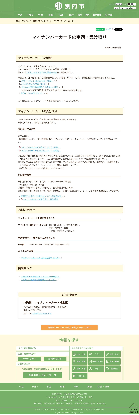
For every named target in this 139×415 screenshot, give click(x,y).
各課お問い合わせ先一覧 (43, 375)
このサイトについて (57, 409)
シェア (108, 29)
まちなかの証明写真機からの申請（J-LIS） (40, 87)
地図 (90, 397)
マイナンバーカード (65, 21)
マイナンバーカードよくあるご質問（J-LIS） (40, 258)
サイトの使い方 (72, 409)
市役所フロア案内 (41, 409)
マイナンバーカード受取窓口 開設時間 (40, 199)
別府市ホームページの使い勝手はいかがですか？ (69, 327)
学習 (40, 15)
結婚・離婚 (114, 361)
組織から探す (55, 359)
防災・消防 (84, 15)
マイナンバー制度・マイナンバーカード (38, 21)
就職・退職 (81, 361)
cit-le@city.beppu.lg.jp (42, 313)
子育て (30, 15)
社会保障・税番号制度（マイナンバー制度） (40, 276)
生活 (20, 15)
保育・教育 (114, 354)
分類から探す (29, 359)
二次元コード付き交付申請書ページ (41, 72)
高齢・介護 (81, 369)
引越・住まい (97, 361)
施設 (71, 15)
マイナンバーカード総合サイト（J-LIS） (39, 280)
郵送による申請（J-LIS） (32, 93)
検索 (108, 15)
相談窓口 (114, 369)
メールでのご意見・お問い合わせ (91, 409)
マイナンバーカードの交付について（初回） (40, 147)
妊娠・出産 (81, 354)
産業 (50, 15)
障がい (97, 369)
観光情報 (97, 15)
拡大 (117, 4)
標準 (120, 4)
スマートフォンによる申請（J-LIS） (37, 81)
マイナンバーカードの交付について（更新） (40, 150)
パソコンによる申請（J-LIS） (34, 84)
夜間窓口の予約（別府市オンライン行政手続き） (42, 196)
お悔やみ (81, 376)
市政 (61, 15)
